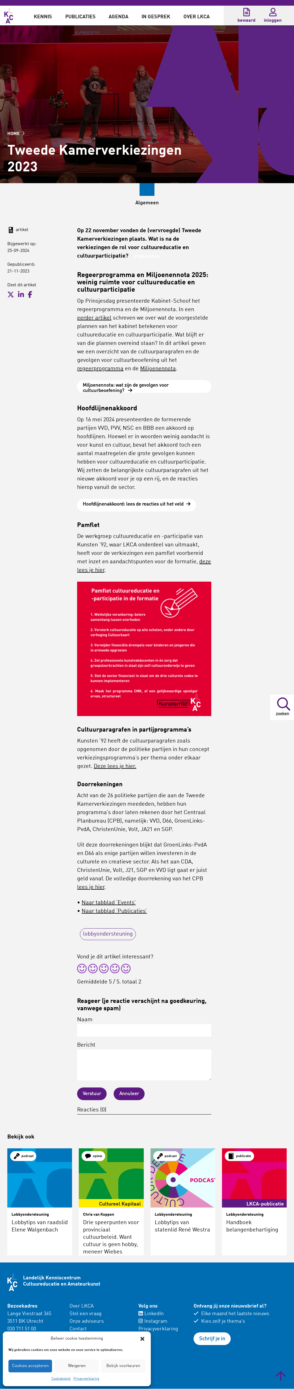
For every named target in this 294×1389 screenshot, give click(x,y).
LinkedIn (151, 1314)
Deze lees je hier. (115, 767)
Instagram (152, 1321)
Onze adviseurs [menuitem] (86, 1321)
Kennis (43, 16)
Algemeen (109, 202)
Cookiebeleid (61, 1379)
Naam (144, 1027)
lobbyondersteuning (108, 934)
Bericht (144, 1062)
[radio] (82, 969)
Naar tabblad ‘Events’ (109, 903)
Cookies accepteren (30, 1366)
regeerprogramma (100, 369)
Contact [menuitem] (78, 1329)
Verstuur (92, 1094)
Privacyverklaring (86, 1379)
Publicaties (80, 16)
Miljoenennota (158, 369)
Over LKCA (196, 16)
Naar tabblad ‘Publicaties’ (114, 911)
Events (146, 202)
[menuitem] (43, 15)
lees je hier (90, 887)
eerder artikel (94, 318)
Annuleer (131, 1094)
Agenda (118, 16)
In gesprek (156, 16)
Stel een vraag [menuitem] (85, 1314)
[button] (142, 1339)
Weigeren (77, 1366)
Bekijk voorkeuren (123, 1366)
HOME (15, 134)
